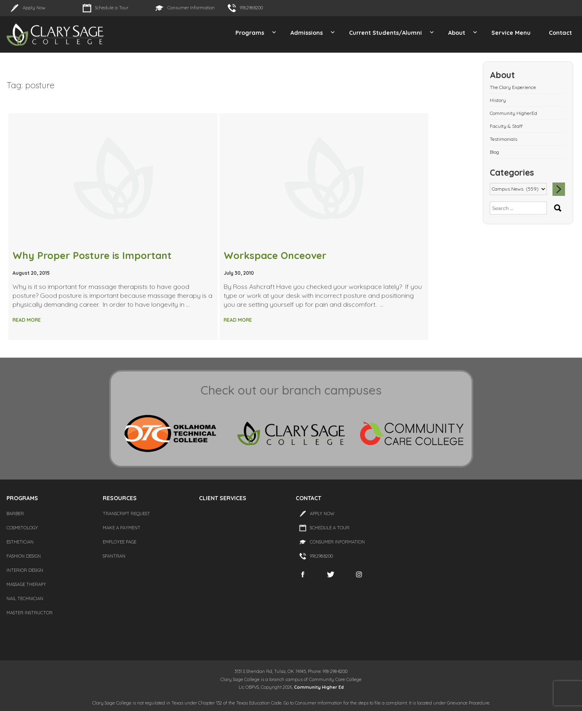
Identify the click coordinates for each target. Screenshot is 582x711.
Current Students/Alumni (385, 32)
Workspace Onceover (275, 255)
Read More (27, 320)
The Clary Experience (513, 87)
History (498, 100)
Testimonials (503, 139)
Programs (249, 32)
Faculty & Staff (506, 126)
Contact (560, 32)
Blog (494, 152)
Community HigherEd (513, 113)
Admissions (306, 32)
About (456, 32)
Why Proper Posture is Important (92, 255)
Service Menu (511, 32)
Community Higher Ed (319, 687)
